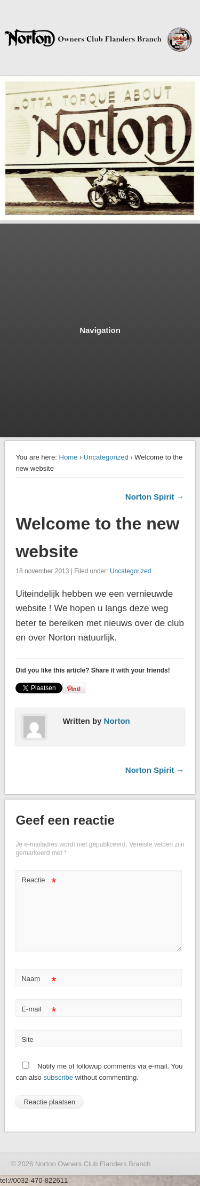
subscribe (58, 1077)
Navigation (100, 330)
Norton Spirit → (155, 496)
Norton (117, 720)
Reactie (38, 880)
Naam (38, 979)
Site (27, 1039)
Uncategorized (106, 457)
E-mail (38, 1009)
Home (68, 457)
